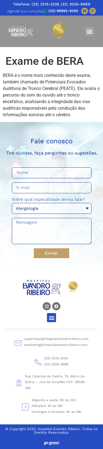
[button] (89, 31)
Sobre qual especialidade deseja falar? (48, 199)
